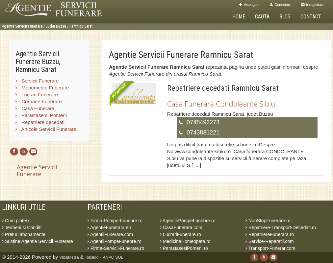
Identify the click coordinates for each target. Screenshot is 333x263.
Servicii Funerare (37, 81)
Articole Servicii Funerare (45, 129)
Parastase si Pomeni (41, 115)
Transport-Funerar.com (270, 248)
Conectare (280, 5)
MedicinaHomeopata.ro (185, 241)
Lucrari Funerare (36, 94)
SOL (119, 257)
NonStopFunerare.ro (268, 220)
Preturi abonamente (23, 234)
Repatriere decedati (39, 122)
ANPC (108, 257)
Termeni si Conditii (22, 227)
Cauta (262, 16)
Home (238, 16)
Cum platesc (16, 220)
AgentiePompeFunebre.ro (187, 220)
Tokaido (91, 257)
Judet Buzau (56, 26)
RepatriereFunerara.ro (269, 234)
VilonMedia (69, 257)
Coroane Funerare (38, 101)
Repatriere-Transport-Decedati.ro (280, 227)
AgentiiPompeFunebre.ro (114, 241)
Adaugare (249, 5)
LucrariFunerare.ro (180, 234)
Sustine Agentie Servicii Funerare (37, 241)
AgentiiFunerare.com (110, 234)
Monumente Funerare (42, 87)
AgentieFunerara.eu (109, 227)
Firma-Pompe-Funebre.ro (115, 220)
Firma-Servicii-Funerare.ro (116, 248)
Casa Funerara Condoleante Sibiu (221, 103)
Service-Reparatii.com (269, 241)
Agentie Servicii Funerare (22, 26)
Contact (310, 16)
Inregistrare (312, 5)
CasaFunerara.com (181, 227)
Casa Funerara (34, 108)
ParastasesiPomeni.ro (184, 248)
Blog (285, 16)
